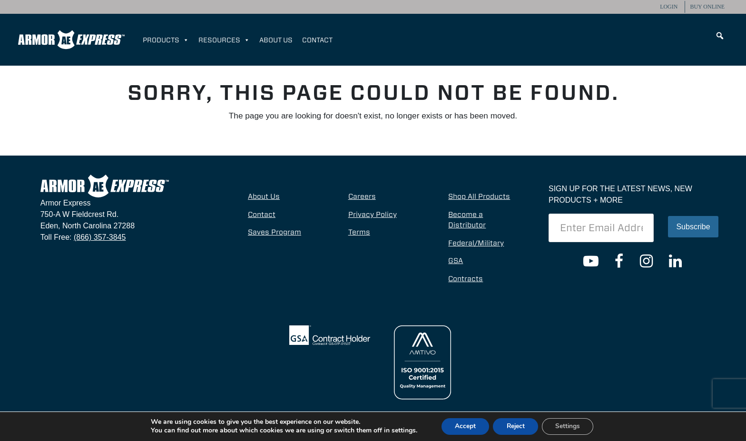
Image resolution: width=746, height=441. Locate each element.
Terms (359, 232)
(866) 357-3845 (100, 237)
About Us (276, 40)
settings (400, 430)
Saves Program (274, 232)
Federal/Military (476, 243)
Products (166, 40)
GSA (455, 260)
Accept (462, 426)
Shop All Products (479, 196)
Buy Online (707, 6)
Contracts (465, 278)
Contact (317, 40)
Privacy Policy (372, 214)
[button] (720, 36)
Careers (362, 196)
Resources (224, 40)
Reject (515, 426)
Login (668, 6)
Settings (569, 426)
